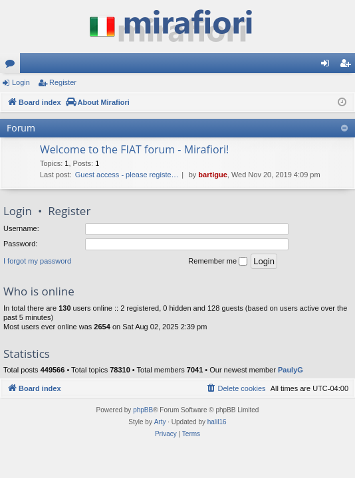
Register (62, 82)
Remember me (217, 261)
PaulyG (290, 370)
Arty (160, 422)
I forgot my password (37, 261)
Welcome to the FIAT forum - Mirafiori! (134, 149)
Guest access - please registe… (127, 175)
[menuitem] (235, 388)
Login (21, 82)
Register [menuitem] (348, 65)
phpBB (143, 410)
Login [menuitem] (328, 65)
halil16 (217, 422)
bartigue (212, 175)
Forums (12, 65)
